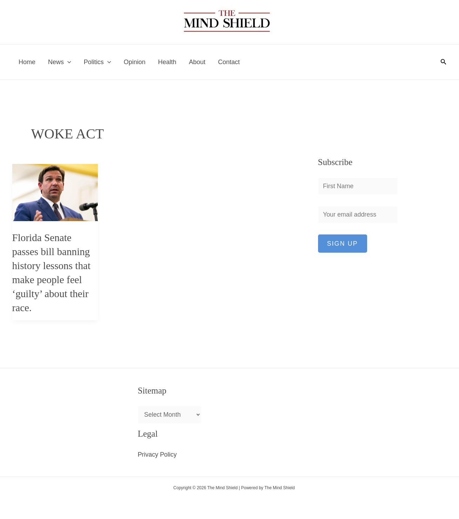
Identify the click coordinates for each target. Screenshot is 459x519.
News (59, 62)
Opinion (135, 62)
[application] (67, 62)
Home (27, 62)
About (197, 62)
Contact (229, 62)
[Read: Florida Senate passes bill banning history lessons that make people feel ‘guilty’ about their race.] (55, 192)
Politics (97, 62)
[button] (443, 62)
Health (167, 62)
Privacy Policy (157, 454)
